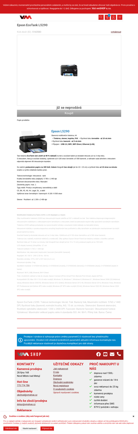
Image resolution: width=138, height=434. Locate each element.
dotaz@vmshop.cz (26, 404)
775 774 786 (23, 385)
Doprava (57, 379)
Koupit (69, 113)
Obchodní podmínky (63, 382)
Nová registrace (61, 385)
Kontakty (57, 375)
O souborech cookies (63, 389)
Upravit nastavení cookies (66, 392)
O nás (56, 372)
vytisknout (116, 32)
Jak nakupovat (60, 368)
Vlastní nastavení (29, 428)
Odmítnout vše (11, 428)
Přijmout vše (47, 428)
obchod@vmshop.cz (27, 395)
